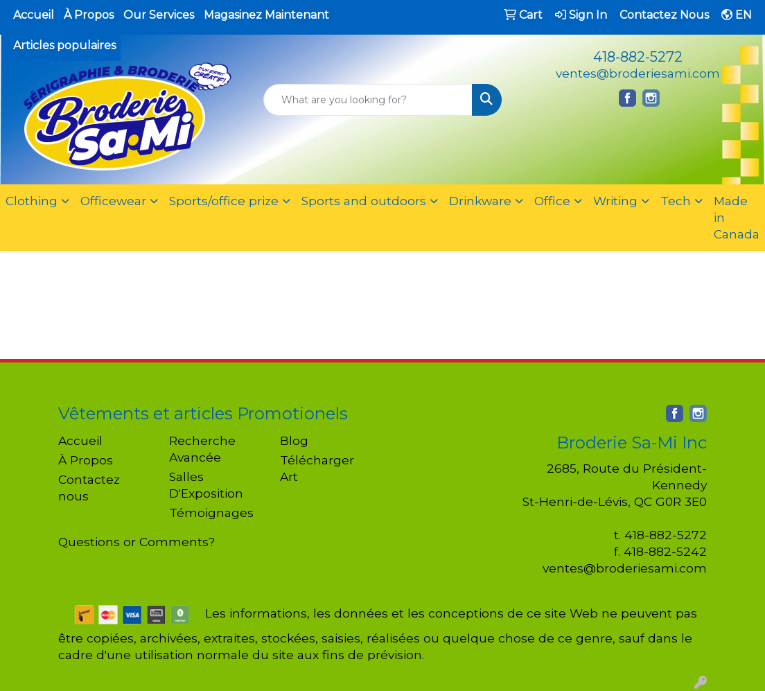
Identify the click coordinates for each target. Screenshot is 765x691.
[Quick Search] (368, 100)
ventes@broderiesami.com (638, 73)
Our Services (158, 14)
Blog (294, 440)
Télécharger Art (317, 468)
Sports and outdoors (363, 200)
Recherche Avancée (202, 448)
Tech (675, 200)
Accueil (33, 14)
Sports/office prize (224, 200)
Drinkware (480, 200)
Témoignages (211, 512)
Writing (615, 200)
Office (552, 200)
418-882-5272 (638, 57)
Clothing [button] (32, 200)
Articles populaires (64, 45)
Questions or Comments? (136, 541)
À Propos (89, 14)
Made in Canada (736, 217)
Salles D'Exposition (206, 484)
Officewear (113, 200)
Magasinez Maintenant (266, 14)
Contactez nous (89, 487)
